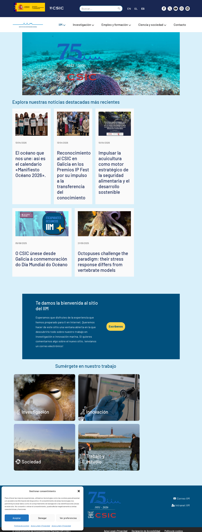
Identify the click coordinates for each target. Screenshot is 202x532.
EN (129, 8)
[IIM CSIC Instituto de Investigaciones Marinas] (28, 25)
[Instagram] (181, 8)
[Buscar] (97, 8)
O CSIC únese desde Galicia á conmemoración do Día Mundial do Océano (50, 281)
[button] (78, 491)
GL (136, 8)
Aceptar (17, 518)
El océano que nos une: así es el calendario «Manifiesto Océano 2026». (38, 193)
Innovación (121, 409)
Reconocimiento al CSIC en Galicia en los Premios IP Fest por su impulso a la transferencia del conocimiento (101, 196)
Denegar (42, 518)
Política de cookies (21, 526)
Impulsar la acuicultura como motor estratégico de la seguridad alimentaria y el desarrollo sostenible (161, 196)
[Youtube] (176, 8)
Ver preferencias (68, 518)
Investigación (35, 409)
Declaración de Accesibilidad (146, 528)
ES (143, 8)
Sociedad (31, 459)
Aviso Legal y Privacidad (40, 526)
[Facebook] (164, 8)
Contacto (180, 24)
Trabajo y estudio (127, 459)
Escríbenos (154, 333)
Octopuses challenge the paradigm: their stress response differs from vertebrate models (142, 281)
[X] (170, 8)
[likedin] (187, 8)
